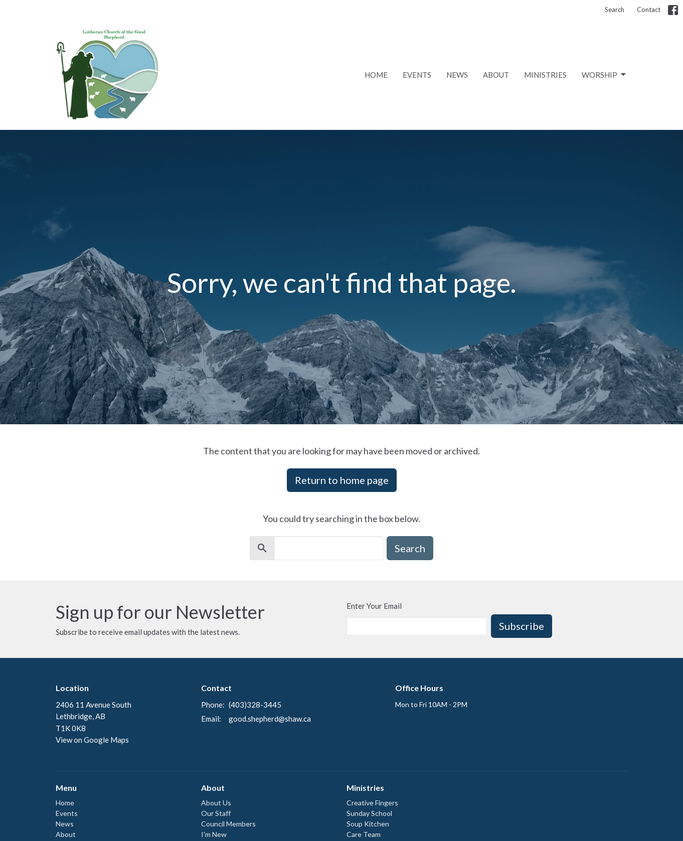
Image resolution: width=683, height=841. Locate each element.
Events (417, 74)
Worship (604, 75)
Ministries (545, 74)
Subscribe (521, 626)
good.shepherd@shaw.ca (270, 718)
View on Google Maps (92, 739)
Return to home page (342, 480)
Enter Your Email (374, 605)
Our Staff (216, 813)
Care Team (364, 834)
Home (376, 74)
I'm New (214, 834)
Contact (648, 10)
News (457, 74)
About (496, 74)
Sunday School (369, 813)
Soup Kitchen (368, 823)
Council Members (228, 823)
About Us (216, 802)
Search (614, 10)
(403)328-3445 (255, 704)
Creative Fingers (372, 802)
